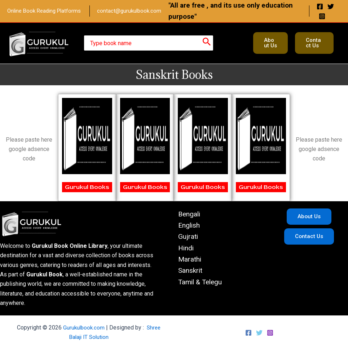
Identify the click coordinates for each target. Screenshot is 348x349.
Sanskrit (187, 274)
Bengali (186, 214)
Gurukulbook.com (83, 327)
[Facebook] (320, 6)
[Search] (207, 43)
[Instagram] (322, 16)
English (185, 226)
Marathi (186, 262)
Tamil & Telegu (197, 285)
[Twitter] (330, 6)
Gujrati (184, 238)
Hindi (182, 250)
